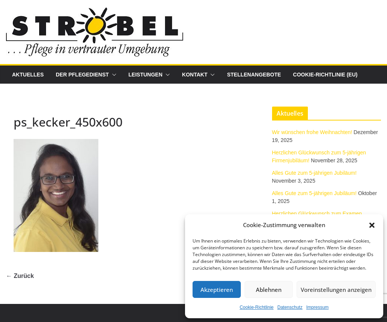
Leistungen (145, 75)
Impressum (317, 307)
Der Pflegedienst (82, 75)
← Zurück (20, 276)
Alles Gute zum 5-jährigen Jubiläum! (314, 173)
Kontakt (194, 75)
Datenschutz (290, 307)
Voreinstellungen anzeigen (336, 289)
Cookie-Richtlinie (257, 307)
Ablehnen (268, 289)
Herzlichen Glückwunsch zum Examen (317, 214)
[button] (372, 225)
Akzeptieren (216, 289)
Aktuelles (28, 75)
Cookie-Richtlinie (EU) (325, 75)
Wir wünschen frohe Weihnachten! (312, 132)
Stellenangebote (254, 75)
